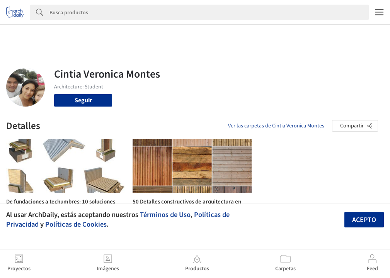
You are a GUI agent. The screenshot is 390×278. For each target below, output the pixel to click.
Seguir (83, 100)
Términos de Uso (165, 215)
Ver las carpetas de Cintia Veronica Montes (276, 126)
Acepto (364, 220)
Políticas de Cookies (76, 224)
